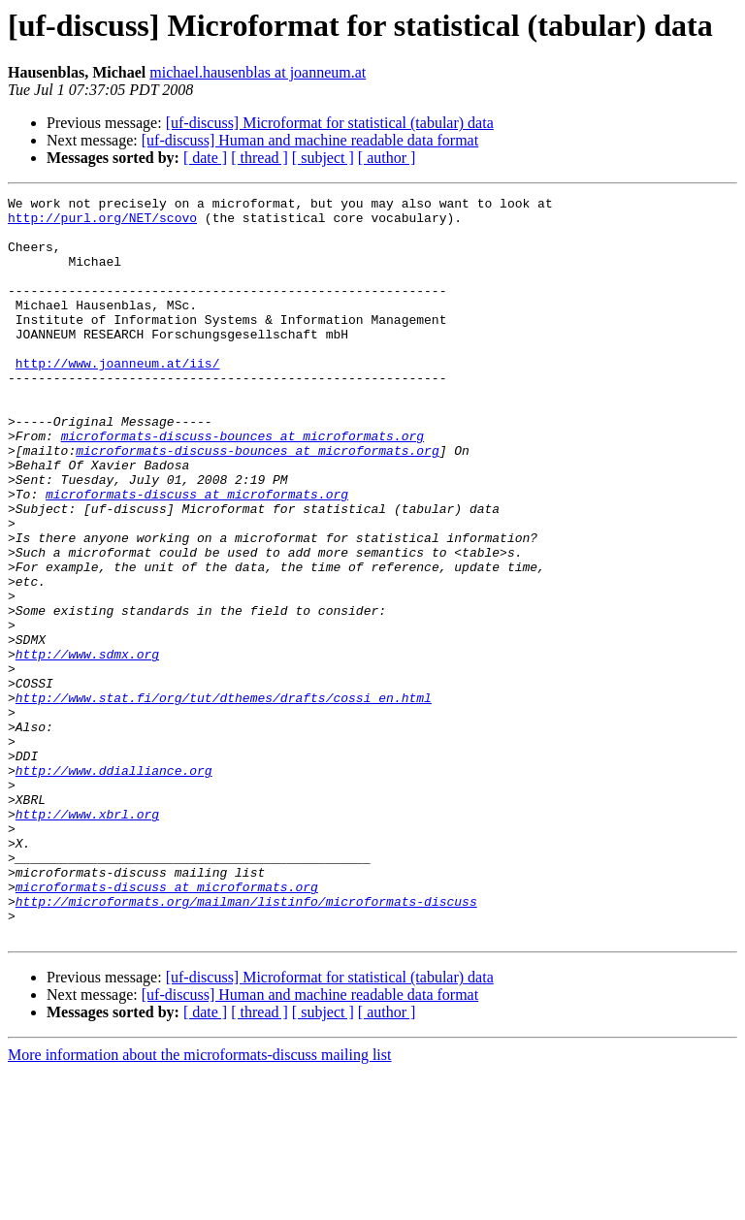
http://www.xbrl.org (87, 938)
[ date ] (205, 157)
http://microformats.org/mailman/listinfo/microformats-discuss (246, 1043)
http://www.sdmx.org (87, 746)
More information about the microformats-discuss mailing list (199, 1203)
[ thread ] (259, 157)
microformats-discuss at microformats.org (197, 554)
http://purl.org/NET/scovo (102, 223)
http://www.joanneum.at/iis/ (118, 397)
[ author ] (387, 157)
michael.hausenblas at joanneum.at (257, 72)
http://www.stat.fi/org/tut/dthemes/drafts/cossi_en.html (224, 799)
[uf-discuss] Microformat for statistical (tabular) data (330, 122)
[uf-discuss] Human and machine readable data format (310, 140)
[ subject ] (323, 157)
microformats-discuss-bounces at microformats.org (242, 485)
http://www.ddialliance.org (114, 886)
